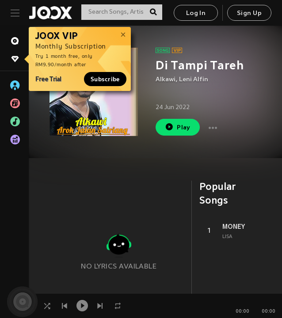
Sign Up (249, 13)
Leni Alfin (193, 79)
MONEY (233, 226)
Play (177, 127)
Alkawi (165, 79)
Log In (196, 13)
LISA (227, 236)
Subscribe (105, 79)
